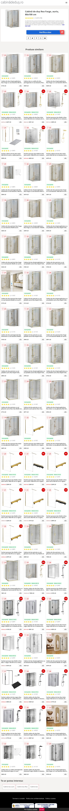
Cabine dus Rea (22, 787)
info (20, 85)
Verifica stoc (51, 32)
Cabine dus (34, 787)
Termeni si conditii (18, 799)
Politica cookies (50, 799)
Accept (42, 809)
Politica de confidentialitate (35, 799)
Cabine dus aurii (8, 787)
